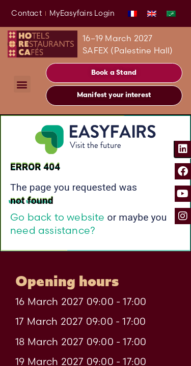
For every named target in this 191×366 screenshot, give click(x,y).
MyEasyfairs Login (82, 13)
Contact (26, 13)
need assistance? (52, 230)
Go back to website (57, 217)
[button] (22, 84)
